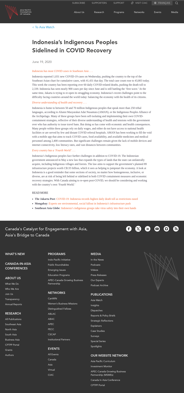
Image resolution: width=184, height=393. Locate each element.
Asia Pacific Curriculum (103, 361)
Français (164, 3)
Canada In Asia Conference (105, 380)
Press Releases (98, 275)
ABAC (51, 319)
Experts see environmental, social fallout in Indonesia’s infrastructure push (90, 203)
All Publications (13, 319)
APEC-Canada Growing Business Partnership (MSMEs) (108, 373)
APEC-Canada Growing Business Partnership (65, 282)
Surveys (95, 336)
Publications (101, 294)
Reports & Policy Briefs (103, 315)
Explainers (96, 325)
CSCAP (52, 334)
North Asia (11, 329)
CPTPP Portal (12, 344)
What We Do (12, 283)
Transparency (12, 299)
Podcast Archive (99, 285)
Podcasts (95, 264)
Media (174, 12)
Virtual (51, 369)
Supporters (99, 3)
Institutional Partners (59, 339)
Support (118, 3)
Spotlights (96, 346)
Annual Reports (13, 304)
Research (99, 12)
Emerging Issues (57, 270)
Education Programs (59, 275)
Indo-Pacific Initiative (59, 259)
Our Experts (97, 280)
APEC (51, 324)
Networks (139, 12)
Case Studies (98, 331)
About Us (79, 12)
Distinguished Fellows (59, 308)
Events (157, 12)
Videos (94, 270)
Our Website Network (109, 355)
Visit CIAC (139, 3)
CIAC (51, 375)
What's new (15, 254)
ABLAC (52, 313)
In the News (97, 259)
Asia (50, 364)
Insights (95, 305)
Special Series (98, 341)
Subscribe (78, 3)
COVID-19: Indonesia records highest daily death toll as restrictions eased (97, 198)
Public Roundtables (58, 264)
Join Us (9, 294)
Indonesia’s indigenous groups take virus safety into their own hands (98, 208)
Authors (9, 355)
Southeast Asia (13, 324)
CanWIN (52, 298)
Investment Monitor (101, 366)
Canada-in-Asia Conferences (18, 266)
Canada (52, 359)
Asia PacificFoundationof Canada (25, 12)
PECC (51, 329)
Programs (119, 12)
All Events (53, 354)
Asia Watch (97, 300)
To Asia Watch (44, 27)
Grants (8, 350)
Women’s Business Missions (62, 303)
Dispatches (97, 310)
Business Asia (12, 339)
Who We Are (12, 289)
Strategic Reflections (102, 320)
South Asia (11, 334)
